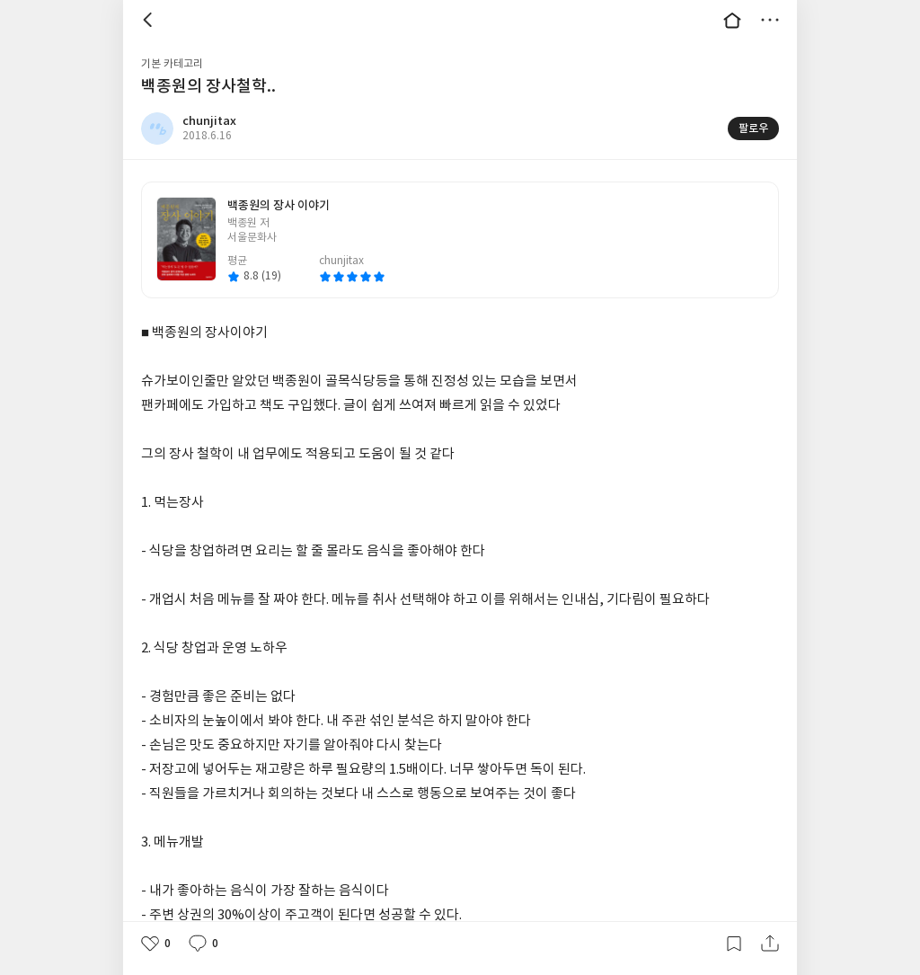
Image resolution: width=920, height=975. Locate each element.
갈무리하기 (734, 944)
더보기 (770, 20)
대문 (732, 20)
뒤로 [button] (150, 20)
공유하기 (770, 944)
